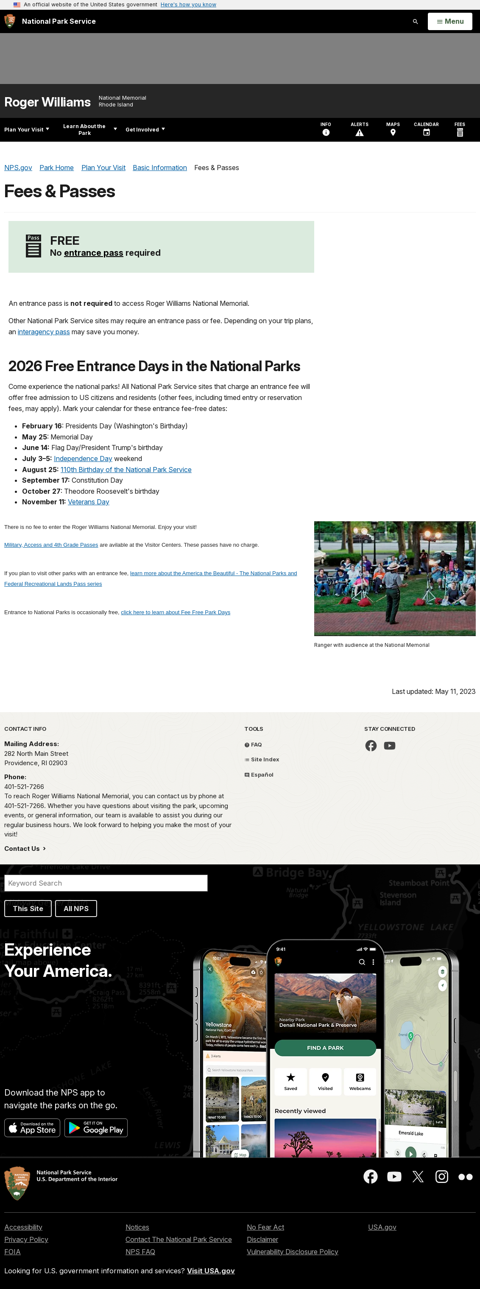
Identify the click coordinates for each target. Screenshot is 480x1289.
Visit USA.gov (211, 1271)
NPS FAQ (140, 1251)
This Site (28, 908)
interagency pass (44, 331)
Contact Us (23, 848)
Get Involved (145, 129)
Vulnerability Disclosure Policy (292, 1251)
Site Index (261, 759)
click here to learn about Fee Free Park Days (175, 612)
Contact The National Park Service (179, 1239)
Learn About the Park (90, 129)
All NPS (76, 908)
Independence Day (83, 458)
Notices (137, 1227)
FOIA (12, 1251)
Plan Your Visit (26, 129)
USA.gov (382, 1227)
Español (258, 774)
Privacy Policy (26, 1239)
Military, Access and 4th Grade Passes (51, 545)
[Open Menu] (450, 22)
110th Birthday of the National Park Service (126, 469)
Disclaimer (262, 1239)
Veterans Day (88, 502)
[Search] (106, 883)
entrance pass (93, 253)
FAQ (253, 744)
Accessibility (23, 1227)
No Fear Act (265, 1227)
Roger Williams (47, 102)
